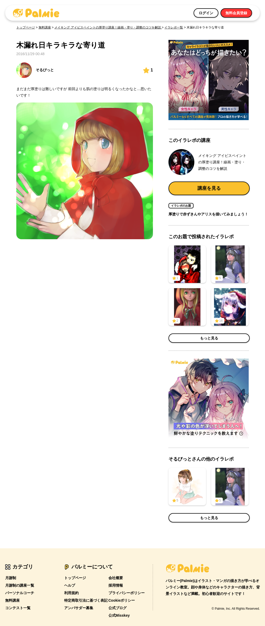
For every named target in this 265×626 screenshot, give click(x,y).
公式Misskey (119, 615)
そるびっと (35, 70)
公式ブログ (117, 608)
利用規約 (71, 593)
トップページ (25, 27)
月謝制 (10, 578)
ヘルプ (69, 585)
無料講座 (45, 27)
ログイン (206, 13)
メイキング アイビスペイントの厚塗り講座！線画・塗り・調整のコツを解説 (108, 27)
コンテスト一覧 (18, 608)
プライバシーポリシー (126, 593)
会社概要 (115, 578)
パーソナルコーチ (19, 593)
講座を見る (209, 188)
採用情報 (115, 585)
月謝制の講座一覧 (19, 585)
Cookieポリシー (121, 600)
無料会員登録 (236, 13)
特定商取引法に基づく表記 (86, 600)
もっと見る (209, 338)
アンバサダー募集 (78, 608)
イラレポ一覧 (173, 27)
